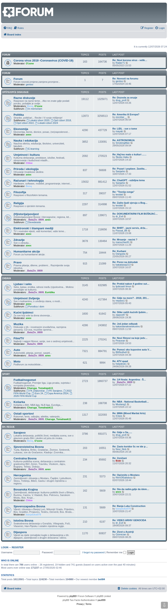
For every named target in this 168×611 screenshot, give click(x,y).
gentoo (29, 84)
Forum (6, 73)
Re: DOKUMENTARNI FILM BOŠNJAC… (135, 213)
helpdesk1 (121, 363)
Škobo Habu (122, 157)
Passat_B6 (121, 230)
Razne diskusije (24, 98)
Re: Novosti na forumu (125, 78)
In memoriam (33, 108)
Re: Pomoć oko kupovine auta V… (131, 349)
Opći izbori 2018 (61, 120)
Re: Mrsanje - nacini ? (124, 239)
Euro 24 (37, 393)
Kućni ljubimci (23, 312)
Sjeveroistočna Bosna (29, 446)
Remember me (116, 552)
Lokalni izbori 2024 (46, 123)
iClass (119, 416)
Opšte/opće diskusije (15, 92)
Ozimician (121, 534)
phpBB (72, 596)
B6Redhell (121, 352)
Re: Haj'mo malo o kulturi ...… (129, 154)
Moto (17, 361)
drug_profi (121, 100)
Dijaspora (20, 532)
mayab (119, 131)
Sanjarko (120, 171)
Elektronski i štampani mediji (33, 228)
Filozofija (20, 192)
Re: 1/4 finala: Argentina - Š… (129, 379)
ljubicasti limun (123, 286)
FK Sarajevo (54, 390)
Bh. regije (8, 427)
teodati (119, 194)
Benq (30, 106)
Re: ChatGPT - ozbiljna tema (128, 180)
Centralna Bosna (25, 458)
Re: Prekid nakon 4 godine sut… (130, 283)
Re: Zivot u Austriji (123, 531)
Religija (19, 203)
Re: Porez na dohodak (125, 262)
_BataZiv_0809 (35, 219)
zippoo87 (121, 314)
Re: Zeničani (119, 458)
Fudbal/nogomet (25, 380)
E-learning (32, 148)
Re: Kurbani (119, 251)
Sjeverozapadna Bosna (29, 506)
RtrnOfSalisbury (124, 477)
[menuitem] (7, 28)
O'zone (30, 63)
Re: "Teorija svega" (123, 192)
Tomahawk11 (45, 388)
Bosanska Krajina (26, 489)
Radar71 (120, 62)
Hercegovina (22, 475)
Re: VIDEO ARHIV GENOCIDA (129, 520)
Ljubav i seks (23, 284)
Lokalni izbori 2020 (37, 120)
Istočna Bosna (23, 520)
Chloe (29, 163)
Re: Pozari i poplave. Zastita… (129, 168)
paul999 (102, 600)
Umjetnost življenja (27, 298)
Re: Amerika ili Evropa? (125, 114)
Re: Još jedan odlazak (125, 323)
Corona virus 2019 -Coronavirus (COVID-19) (43, 60)
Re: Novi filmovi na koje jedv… (129, 338)
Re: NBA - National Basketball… (130, 401)
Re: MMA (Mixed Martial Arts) (128, 413)
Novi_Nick (121, 449)
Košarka (19, 402)
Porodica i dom (34, 306)
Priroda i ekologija (26, 169)
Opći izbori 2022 (24, 123)
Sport (6, 374)
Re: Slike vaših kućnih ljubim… (130, 312)
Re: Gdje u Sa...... (122, 432)
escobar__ (121, 117)
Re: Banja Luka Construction (128, 506)
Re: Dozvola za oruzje (124, 97)
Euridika (49, 292)
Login (4, 547)
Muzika (18, 324)
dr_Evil (119, 216)
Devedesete (33, 222)
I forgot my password (93, 552)
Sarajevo (20, 432)
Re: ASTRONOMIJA (123, 140)
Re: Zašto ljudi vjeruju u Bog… (129, 202)
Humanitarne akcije (27, 251)
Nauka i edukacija (26, 140)
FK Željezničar (35, 390)
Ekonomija (21, 129)
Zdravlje (19, 240)
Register (18, 547)
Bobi (118, 460)
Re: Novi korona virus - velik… (129, 60)
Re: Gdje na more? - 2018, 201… (130, 298)
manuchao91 (123, 242)
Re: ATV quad (120, 361)
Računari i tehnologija (29, 180)
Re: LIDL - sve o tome (124, 128)
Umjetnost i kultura (27, 154)
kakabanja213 (123, 264)
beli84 (101, 579)
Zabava (6, 278)
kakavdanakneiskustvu (128, 326)
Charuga (32, 388)
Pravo (18, 262)
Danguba (121, 253)
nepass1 (120, 300)
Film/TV (19, 338)
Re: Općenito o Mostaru (126, 475)
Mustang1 (121, 404)
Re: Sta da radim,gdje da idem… (130, 489)
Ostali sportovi (24, 413)
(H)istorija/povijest (26, 214)
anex (28, 134)
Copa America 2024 (56, 393)
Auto (17, 350)
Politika (19, 114)
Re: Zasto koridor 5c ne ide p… (130, 446)
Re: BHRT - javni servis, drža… (130, 228)
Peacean (120, 340)
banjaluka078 (33, 514)
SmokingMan (123, 143)
